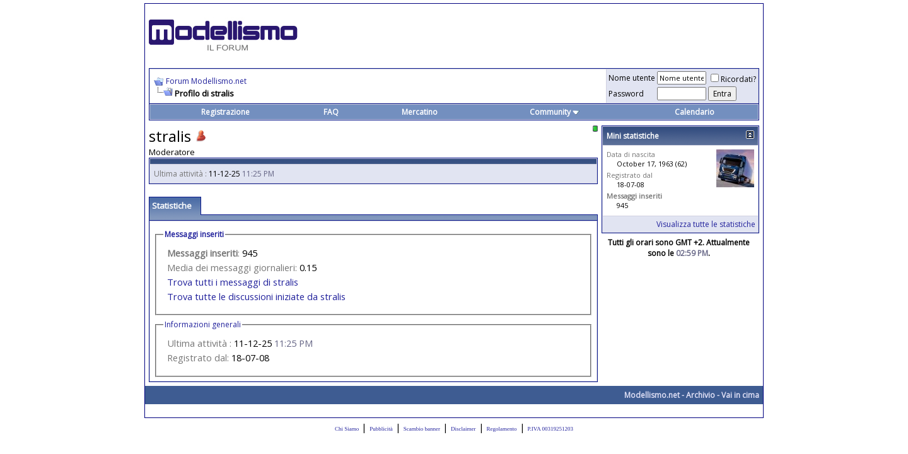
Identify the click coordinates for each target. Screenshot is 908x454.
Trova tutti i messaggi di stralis (232, 282)
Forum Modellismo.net (206, 81)
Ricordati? (733, 79)
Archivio (700, 395)
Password (626, 93)
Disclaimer (463, 429)
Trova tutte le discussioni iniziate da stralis (256, 296)
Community (554, 112)
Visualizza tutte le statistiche (705, 224)
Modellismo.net (652, 395)
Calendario (694, 112)
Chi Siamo (347, 429)
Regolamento (502, 429)
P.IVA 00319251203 (550, 429)
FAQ (331, 112)
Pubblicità (381, 429)
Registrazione (225, 112)
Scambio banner (422, 429)
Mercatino (420, 112)
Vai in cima (740, 395)
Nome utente (631, 78)
